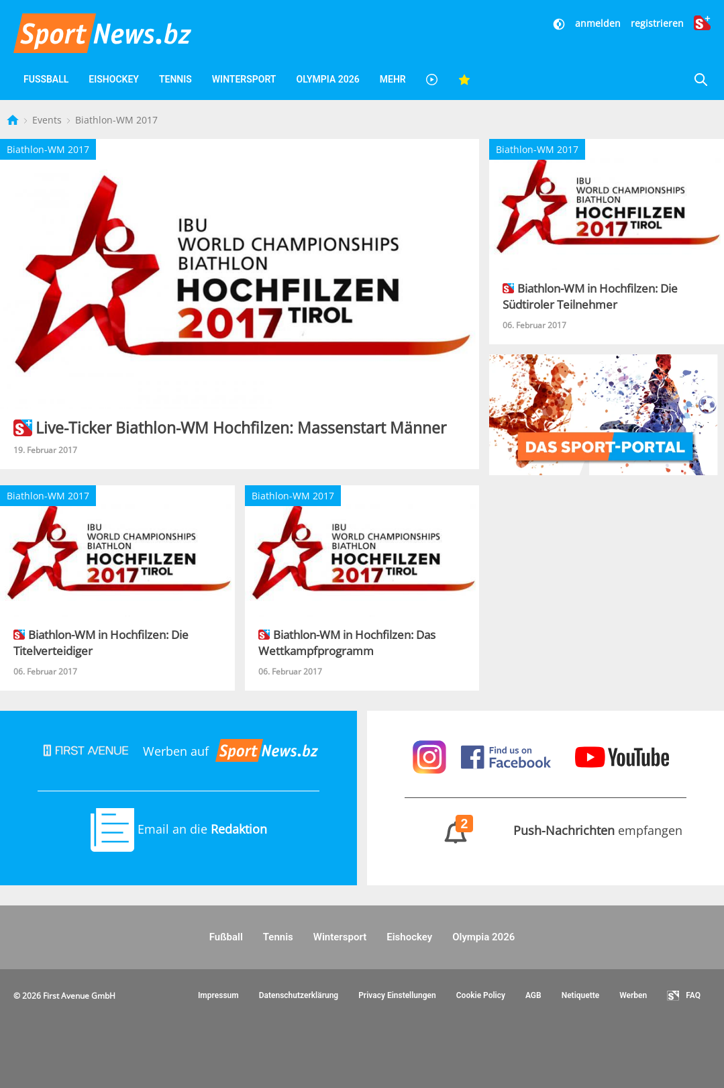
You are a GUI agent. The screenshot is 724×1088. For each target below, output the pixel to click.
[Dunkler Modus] (560, 23)
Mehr (393, 79)
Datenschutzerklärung (299, 995)
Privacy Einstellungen (397, 995)
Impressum (218, 995)
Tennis (175, 79)
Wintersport (244, 79)
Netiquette (581, 995)
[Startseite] (14, 119)
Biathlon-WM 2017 (116, 119)
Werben (633, 995)
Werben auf (178, 751)
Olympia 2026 (327, 79)
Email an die (179, 829)
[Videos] (432, 79)
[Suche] (700, 79)
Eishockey (114, 79)
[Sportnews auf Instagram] (431, 756)
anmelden (598, 23)
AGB (533, 995)
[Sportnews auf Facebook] (508, 756)
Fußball (45, 79)
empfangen (545, 830)
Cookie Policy (480, 995)
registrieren (657, 23)
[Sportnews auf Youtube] (622, 756)
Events (48, 119)
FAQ (684, 996)
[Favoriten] (464, 79)
